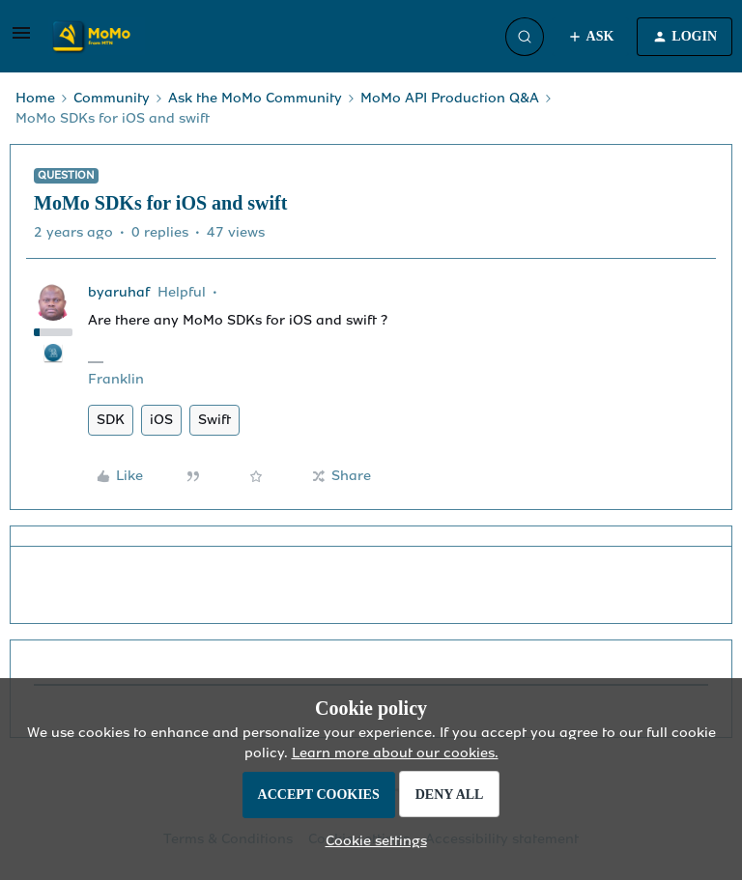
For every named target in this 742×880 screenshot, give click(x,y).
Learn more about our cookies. (395, 753)
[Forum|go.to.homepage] (96, 36)
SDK (111, 420)
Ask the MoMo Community (255, 98)
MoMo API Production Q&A (449, 98)
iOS (161, 420)
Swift (214, 420)
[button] (21, 40)
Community (111, 98)
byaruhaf (119, 292)
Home (35, 98)
